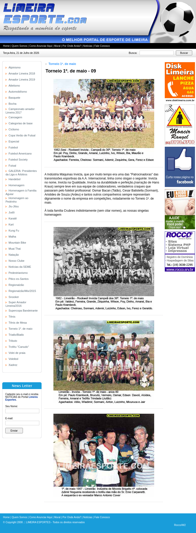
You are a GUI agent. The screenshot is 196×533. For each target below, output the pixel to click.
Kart (11, 224)
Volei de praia (17, 352)
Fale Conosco (102, 46)
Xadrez (13, 364)
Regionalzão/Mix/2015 (22, 290)
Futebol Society (18, 159)
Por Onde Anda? (71, 46)
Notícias (87, 46)
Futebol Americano (20, 153)
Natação (14, 254)
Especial (14, 141)
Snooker (14, 296)
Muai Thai (15, 248)
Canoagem (15, 117)
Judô (12, 212)
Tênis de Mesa (18, 322)
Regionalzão (16, 284)
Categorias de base (20, 123)
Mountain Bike (17, 242)
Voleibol (13, 358)
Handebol (14, 179)
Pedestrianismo (18, 272)
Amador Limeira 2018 (22, 73)
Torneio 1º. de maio (20, 328)
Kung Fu (14, 230)
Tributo (13, 340)
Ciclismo (14, 129)
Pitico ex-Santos (18, 278)
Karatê (13, 218)
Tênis (12, 316)
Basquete (14, 97)
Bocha (12, 103)
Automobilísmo (18, 91)
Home (6, 46)
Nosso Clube (16, 260)
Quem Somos (19, 46)
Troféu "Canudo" (19, 346)
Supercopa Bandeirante (23, 310)
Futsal (12, 165)
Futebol (13, 147)
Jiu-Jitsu (14, 206)
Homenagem (16, 185)
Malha (12, 236)
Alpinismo (15, 67)
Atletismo (14, 85)
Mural (57, 46)
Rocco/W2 (180, 525)
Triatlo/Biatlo (16, 334)
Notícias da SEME (20, 266)
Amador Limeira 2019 (22, 79)
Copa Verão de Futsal (22, 135)
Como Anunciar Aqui (40, 46)
